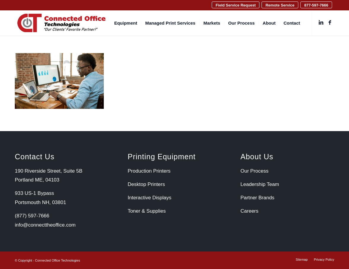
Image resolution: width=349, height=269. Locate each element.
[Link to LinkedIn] (320, 22)
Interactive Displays (149, 197)
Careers (249, 211)
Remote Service (279, 5)
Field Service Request (236, 5)
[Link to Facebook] (329, 22)
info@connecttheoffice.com (45, 225)
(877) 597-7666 (32, 216)
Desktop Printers (146, 184)
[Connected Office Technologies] (61, 23)
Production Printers (149, 171)
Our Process (254, 171)
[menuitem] (235, 4)
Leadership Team (259, 184)
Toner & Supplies (147, 211)
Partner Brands (257, 197)
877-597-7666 (316, 5)
